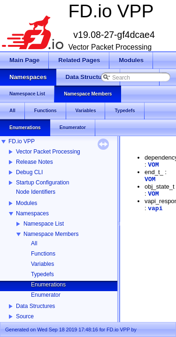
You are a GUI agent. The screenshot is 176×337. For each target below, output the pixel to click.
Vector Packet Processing (48, 151)
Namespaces (32, 213)
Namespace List (43, 223)
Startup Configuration (42, 182)
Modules (26, 203)
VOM (153, 164)
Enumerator (46, 295)
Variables (42, 264)
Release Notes (34, 162)
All (34, 243)
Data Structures (35, 306)
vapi (155, 208)
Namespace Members (50, 234)
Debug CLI (29, 172)
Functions (43, 253)
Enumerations (48, 284)
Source (25, 316)
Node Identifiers (35, 192)
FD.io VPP (21, 141)
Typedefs (42, 274)
